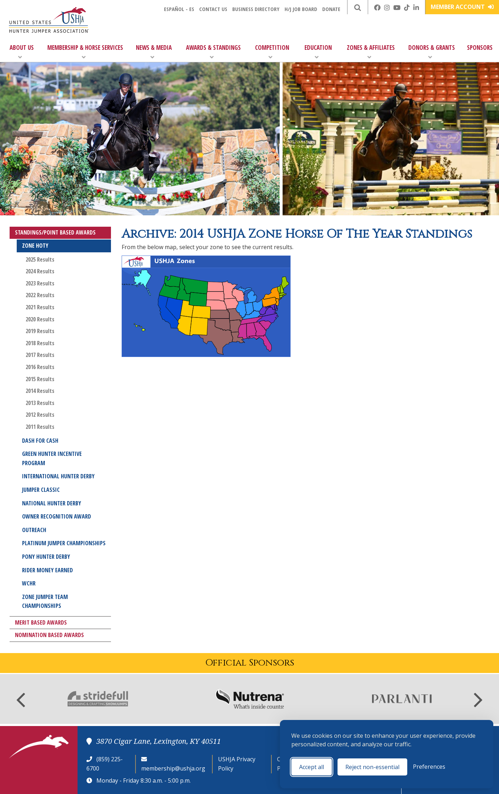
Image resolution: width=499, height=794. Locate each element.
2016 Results (40, 367)
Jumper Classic (41, 490)
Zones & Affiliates (371, 51)
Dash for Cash (40, 441)
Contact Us (213, 8)
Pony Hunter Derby (46, 557)
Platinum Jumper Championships (64, 543)
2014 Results (40, 391)
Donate (331, 8)
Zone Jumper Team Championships (45, 601)
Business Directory (256, 8)
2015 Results (40, 379)
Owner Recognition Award (56, 516)
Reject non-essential (372, 767)
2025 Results (40, 259)
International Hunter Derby (58, 476)
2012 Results (40, 415)
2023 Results (40, 283)
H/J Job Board (301, 8)
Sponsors (480, 47)
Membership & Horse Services (85, 51)
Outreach (34, 530)
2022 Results (40, 295)
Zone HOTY (35, 245)
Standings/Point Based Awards (55, 232)
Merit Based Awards (41, 622)
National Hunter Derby (51, 503)
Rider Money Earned (47, 570)
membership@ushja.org (173, 768)
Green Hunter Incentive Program (52, 458)
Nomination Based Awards (49, 635)
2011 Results (40, 427)
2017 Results (40, 355)
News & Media (154, 51)
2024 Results (40, 271)
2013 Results (40, 403)
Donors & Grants (431, 51)
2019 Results (40, 331)
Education (318, 51)
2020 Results (40, 319)
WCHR (29, 583)
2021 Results (40, 307)
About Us (22, 51)
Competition (272, 51)
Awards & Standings (213, 51)
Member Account (462, 7)
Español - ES (179, 8)
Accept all (311, 767)
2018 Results (40, 343)
